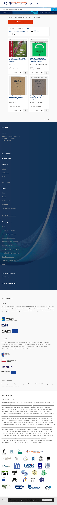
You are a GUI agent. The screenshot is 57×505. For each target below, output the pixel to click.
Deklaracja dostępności (9, 261)
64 (28, 28)
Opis (3, 212)
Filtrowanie (20, 22)
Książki (4, 169)
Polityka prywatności (8, 257)
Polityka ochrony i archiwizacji (10, 253)
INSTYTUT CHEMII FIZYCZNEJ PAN (35, 413)
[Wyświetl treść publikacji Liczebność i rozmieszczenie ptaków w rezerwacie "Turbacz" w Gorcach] (20, 110)
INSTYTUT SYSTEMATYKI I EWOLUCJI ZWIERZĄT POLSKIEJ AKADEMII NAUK (21, 429)
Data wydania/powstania (9, 208)
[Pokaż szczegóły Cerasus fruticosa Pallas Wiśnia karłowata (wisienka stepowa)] (25, 72)
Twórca (4, 197)
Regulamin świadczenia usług (10, 249)
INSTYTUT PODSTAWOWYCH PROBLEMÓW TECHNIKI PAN (20, 427)
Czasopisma (5, 173)
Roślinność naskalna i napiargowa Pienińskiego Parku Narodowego (38, 59)
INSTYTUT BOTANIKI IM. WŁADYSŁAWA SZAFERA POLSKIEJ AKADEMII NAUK (21, 411)
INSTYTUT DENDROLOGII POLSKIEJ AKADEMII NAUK (26, 416)
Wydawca (5, 204)
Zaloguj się (5, 277)
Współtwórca (6, 200)
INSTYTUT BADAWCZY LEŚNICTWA (11, 407)
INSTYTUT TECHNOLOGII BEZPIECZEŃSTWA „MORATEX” (29, 442)
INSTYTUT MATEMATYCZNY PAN (10, 402)
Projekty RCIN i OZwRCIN (9, 234)
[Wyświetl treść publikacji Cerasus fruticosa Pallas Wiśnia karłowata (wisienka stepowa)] (20, 72)
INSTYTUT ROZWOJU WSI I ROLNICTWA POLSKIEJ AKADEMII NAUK (22, 438)
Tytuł (3, 193)
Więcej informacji (34, 500)
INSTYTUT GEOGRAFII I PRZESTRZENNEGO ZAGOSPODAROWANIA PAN (30, 418)
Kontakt (4, 264)
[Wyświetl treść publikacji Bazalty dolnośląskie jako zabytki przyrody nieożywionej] (41, 110)
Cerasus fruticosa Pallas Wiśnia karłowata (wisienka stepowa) (18, 59)
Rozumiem (47, 500)
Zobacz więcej (6, 182)
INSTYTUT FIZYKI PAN (7, 442)
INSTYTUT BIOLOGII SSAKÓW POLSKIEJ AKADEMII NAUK (37, 409)
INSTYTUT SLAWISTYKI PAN (44, 427)
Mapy (3, 176)
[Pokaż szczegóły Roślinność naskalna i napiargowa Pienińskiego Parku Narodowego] (46, 72)
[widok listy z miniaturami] (35, 31)
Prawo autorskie (7, 245)
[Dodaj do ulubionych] (10, 72)
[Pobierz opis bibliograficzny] (15, 72)
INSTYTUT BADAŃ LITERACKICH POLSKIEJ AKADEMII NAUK (17, 405)
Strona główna (6, 158)
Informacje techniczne (8, 238)
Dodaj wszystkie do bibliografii (18, 31)
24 (22, 28)
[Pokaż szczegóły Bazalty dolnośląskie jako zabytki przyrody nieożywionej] (46, 110)
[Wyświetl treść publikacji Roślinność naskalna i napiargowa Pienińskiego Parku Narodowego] (41, 72)
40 (25, 28)
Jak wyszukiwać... (6, 12)
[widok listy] (38, 31)
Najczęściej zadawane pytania (10, 241)
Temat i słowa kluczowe (9, 216)
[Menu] (54, 1)
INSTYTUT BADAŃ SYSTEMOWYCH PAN (43, 405)
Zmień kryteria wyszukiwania (47, 12)
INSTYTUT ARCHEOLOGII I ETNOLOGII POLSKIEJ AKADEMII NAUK (37, 402)
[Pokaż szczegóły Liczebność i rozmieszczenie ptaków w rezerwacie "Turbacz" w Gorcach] (25, 110)
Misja (3, 226)
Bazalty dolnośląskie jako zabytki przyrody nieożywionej (38, 97)
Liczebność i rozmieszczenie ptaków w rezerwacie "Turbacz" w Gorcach (18, 97)
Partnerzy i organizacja (8, 230)
